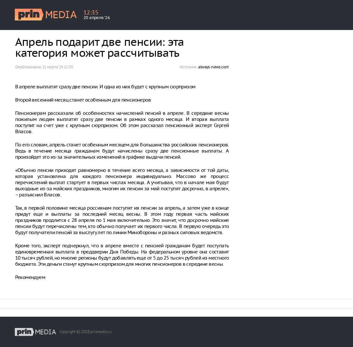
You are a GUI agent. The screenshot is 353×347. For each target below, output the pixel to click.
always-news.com (213, 66)
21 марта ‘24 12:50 (57, 66)
